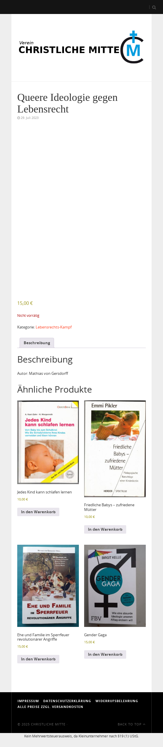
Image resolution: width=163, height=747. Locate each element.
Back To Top (131, 724)
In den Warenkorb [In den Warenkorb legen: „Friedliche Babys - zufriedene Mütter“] (105, 529)
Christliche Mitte (48, 724)
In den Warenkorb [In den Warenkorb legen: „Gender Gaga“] (105, 654)
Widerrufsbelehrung (117, 701)
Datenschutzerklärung (67, 701)
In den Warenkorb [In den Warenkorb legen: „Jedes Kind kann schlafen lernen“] (38, 511)
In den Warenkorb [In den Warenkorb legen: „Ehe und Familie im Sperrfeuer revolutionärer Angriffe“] (38, 659)
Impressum (28, 701)
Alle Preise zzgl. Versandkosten (50, 706)
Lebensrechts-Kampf (54, 327)
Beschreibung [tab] (37, 342)
